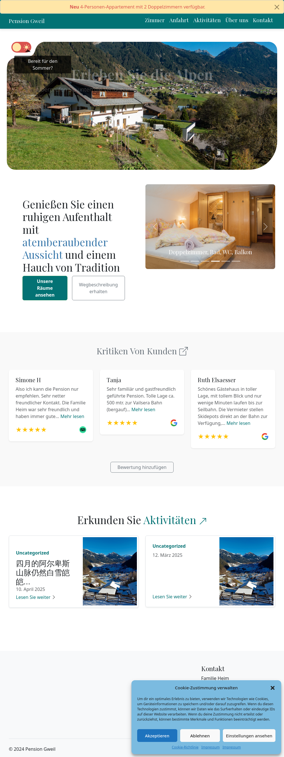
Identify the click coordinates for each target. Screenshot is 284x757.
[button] (272, 687)
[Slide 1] (184, 261)
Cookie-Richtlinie (185, 747)
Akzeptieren (157, 736)
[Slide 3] (205, 261)
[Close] (277, 7)
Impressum (210, 747)
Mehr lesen (72, 416)
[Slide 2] (195, 261)
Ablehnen (200, 736)
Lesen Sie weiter (36, 597)
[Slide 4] (215, 261)
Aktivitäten (169, 520)
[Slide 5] (225, 261)
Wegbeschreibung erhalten (98, 288)
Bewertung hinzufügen (142, 467)
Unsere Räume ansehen (45, 288)
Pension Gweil (27, 20)
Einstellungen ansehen (249, 736)
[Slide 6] (236, 261)
